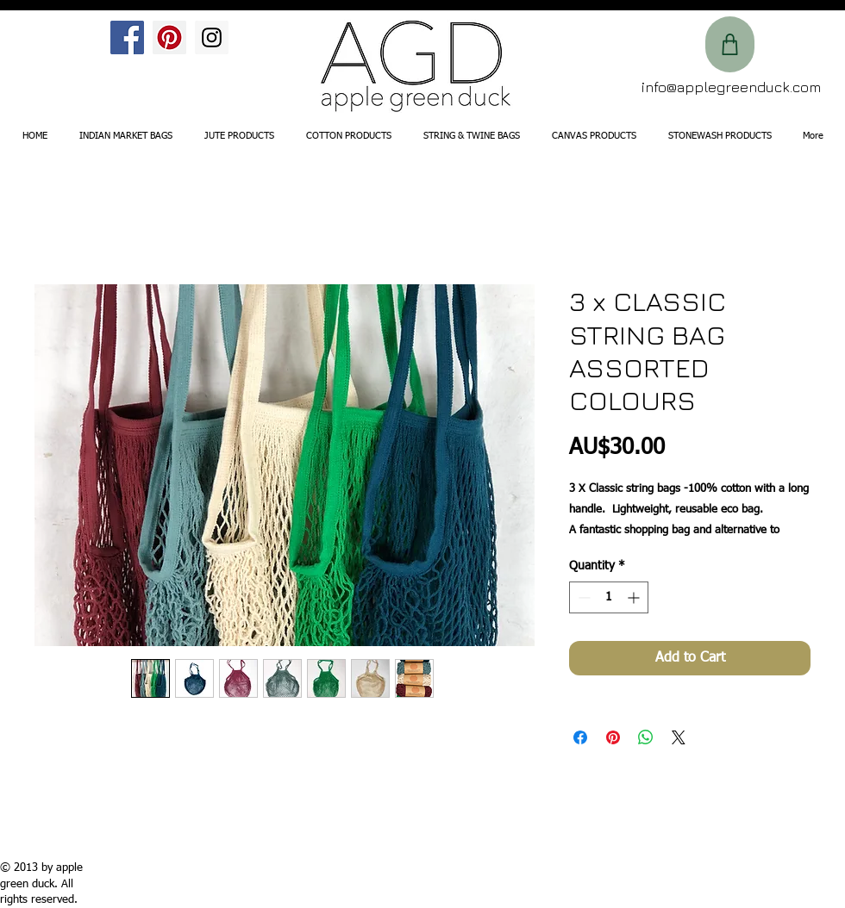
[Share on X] (678, 737)
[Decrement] (582, 597)
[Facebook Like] (46, 49)
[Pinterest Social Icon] (169, 37)
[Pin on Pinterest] (613, 737)
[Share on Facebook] (580, 737)
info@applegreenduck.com (731, 87)
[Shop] (729, 44)
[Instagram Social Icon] (211, 37)
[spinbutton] (608, 597)
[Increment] (635, 597)
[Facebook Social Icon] (127, 37)
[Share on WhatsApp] (645, 737)
